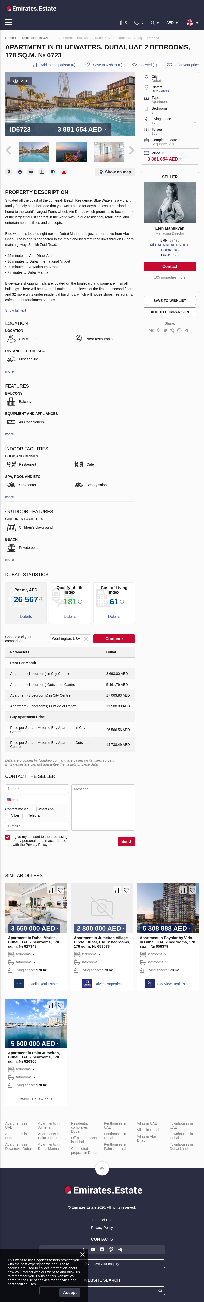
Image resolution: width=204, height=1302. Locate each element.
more (9, 371)
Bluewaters (160, 91)
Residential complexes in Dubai (81, 1127)
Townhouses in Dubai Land (181, 1146)
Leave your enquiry (105, 1263)
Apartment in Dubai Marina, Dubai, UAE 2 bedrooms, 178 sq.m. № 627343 (33, 941)
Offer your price (187, 65)
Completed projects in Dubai (84, 1150)
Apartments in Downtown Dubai (18, 1146)
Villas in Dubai (148, 1129)
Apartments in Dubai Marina (49, 1146)
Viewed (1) (148, 65)
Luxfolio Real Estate (42, 983)
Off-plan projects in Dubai (84, 1139)
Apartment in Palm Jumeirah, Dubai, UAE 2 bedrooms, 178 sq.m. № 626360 (34, 1056)
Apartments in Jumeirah (49, 1125)
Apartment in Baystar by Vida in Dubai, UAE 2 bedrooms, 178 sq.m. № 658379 (167, 941)
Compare (114, 638)
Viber (15, 815)
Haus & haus (42, 1098)
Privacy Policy (102, 1227)
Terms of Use (102, 1219)
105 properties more (169, 277)
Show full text (15, 310)
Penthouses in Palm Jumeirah (115, 1146)
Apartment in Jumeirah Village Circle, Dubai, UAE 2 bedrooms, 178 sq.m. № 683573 (102, 941)
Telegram (35, 815)
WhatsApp (45, 808)
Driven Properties (108, 983)
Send (126, 841)
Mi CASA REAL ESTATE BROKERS (169, 247)
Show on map (118, 171)
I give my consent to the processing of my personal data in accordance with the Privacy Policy (40, 840)
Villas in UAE (147, 1123)
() (58, 65)
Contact (169, 266)
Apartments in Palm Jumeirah (49, 1135)
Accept (70, 1292)
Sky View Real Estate (174, 983)
